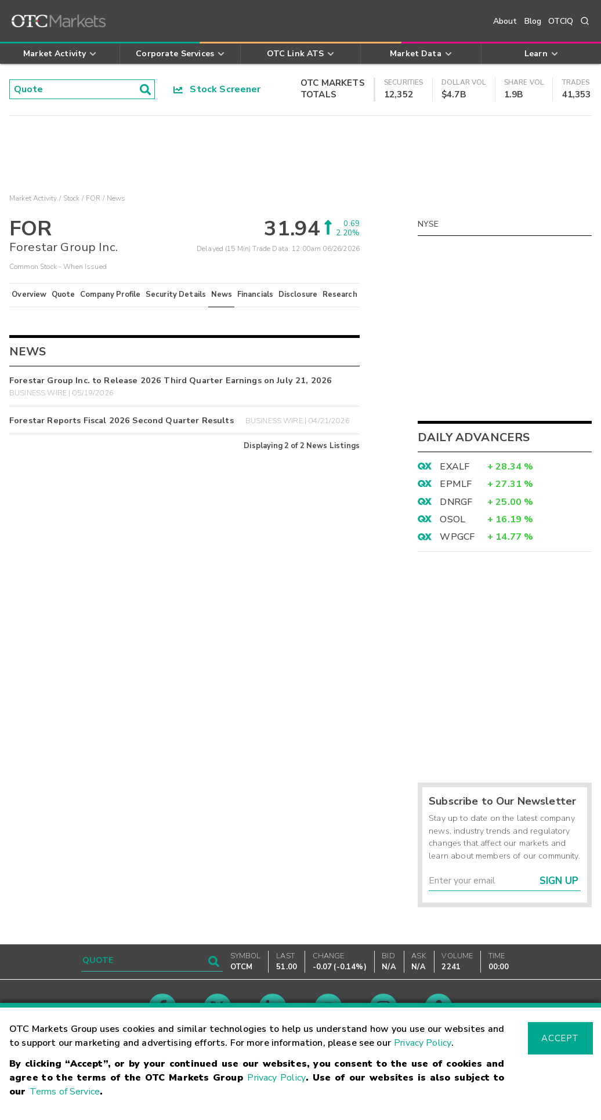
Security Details (176, 294)
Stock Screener (217, 89)
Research (340, 294)
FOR (93, 198)
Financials (255, 294)
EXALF (454, 466)
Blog (533, 21)
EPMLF (456, 484)
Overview (29, 294)
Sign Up (559, 881)
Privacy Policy (422, 1043)
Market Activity (33, 198)
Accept (559, 1038)
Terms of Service (65, 1091)
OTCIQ (560, 21)
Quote (63, 294)
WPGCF (457, 536)
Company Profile (110, 294)
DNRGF (456, 502)
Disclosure (298, 294)
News (222, 294)
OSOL (452, 519)
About (505, 21)
